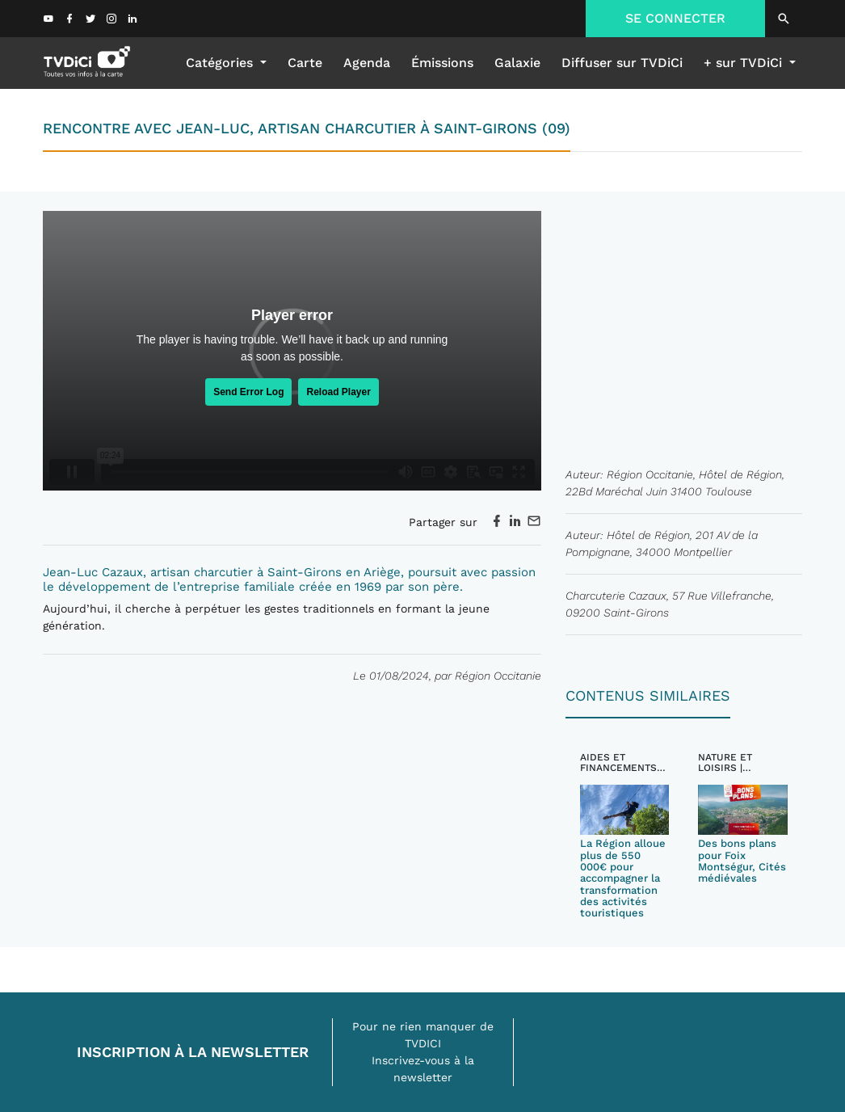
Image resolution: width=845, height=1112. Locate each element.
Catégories (221, 62)
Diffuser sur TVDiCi (622, 62)
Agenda (366, 62)
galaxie (517, 62)
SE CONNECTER (675, 18)
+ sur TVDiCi (745, 62)
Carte (305, 62)
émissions (442, 62)
